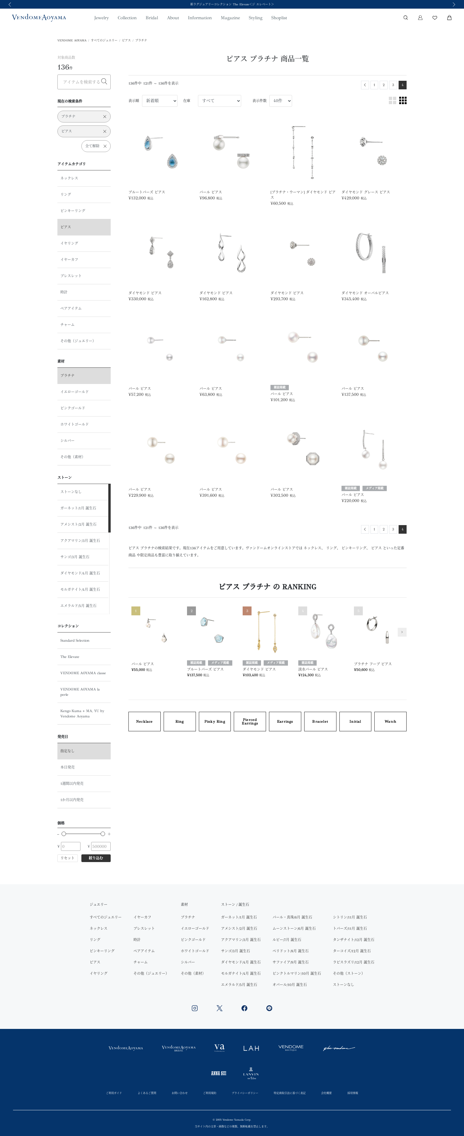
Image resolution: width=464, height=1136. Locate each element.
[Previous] (365, 85)
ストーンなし (71, 492)
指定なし (67, 751)
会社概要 (326, 1093)
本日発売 (67, 767)
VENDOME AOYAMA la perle (80, 692)
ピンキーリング (72, 211)
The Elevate (69, 657)
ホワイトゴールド (74, 424)
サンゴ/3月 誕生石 (74, 557)
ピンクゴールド (72, 408)
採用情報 (352, 1093)
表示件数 (259, 101)
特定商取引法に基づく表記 (290, 1093)
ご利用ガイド (114, 1093)
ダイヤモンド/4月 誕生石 (80, 573)
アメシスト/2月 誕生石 (78, 524)
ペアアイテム (71, 308)
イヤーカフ (69, 260)
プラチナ (141, 40)
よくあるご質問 (147, 1093)
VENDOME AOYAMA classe (83, 673)
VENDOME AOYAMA (71, 40)
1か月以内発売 (71, 800)
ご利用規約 (209, 1093)
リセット (67, 858)
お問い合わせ (180, 1093)
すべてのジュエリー (104, 40)
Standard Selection (74, 640)
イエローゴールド (74, 392)
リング (65, 195)
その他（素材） (72, 457)
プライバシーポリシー (245, 1093)
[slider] (64, 834)
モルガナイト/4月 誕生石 (80, 590)
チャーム (67, 325)
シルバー (67, 441)
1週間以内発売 (71, 784)
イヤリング (69, 243)
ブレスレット (71, 276)
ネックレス (69, 178)
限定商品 (147, 555)
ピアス (126, 40)
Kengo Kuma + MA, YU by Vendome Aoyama (82, 713)
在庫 (186, 101)
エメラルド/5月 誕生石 (78, 606)
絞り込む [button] (96, 858)
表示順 (133, 101)
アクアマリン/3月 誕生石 (80, 541)
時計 (63, 292)
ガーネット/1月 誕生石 (78, 508)
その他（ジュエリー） (78, 341)
